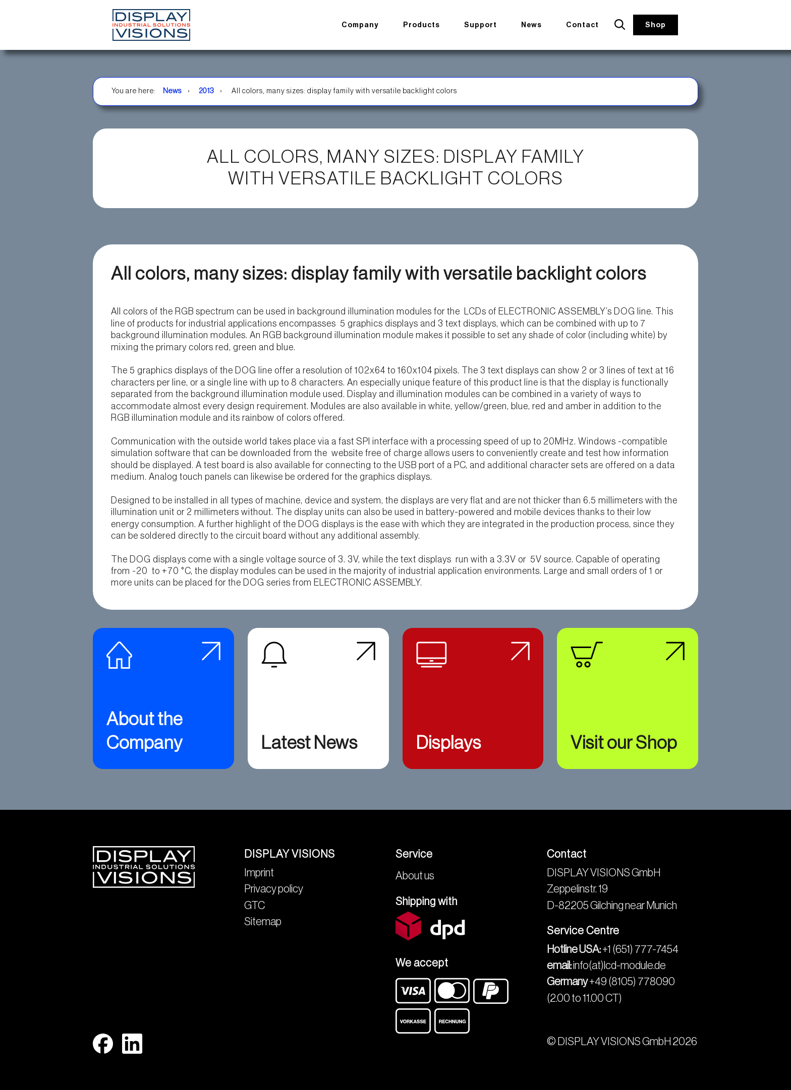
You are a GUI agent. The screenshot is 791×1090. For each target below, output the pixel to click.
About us (415, 875)
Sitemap (262, 921)
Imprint (259, 872)
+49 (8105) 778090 (632, 981)
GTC (254, 905)
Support (486, 24)
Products (427, 24)
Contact (585, 24)
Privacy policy (273, 888)
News (536, 24)
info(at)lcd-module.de (619, 965)
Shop (657, 24)
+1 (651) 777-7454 (640, 949)
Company (365, 24)
